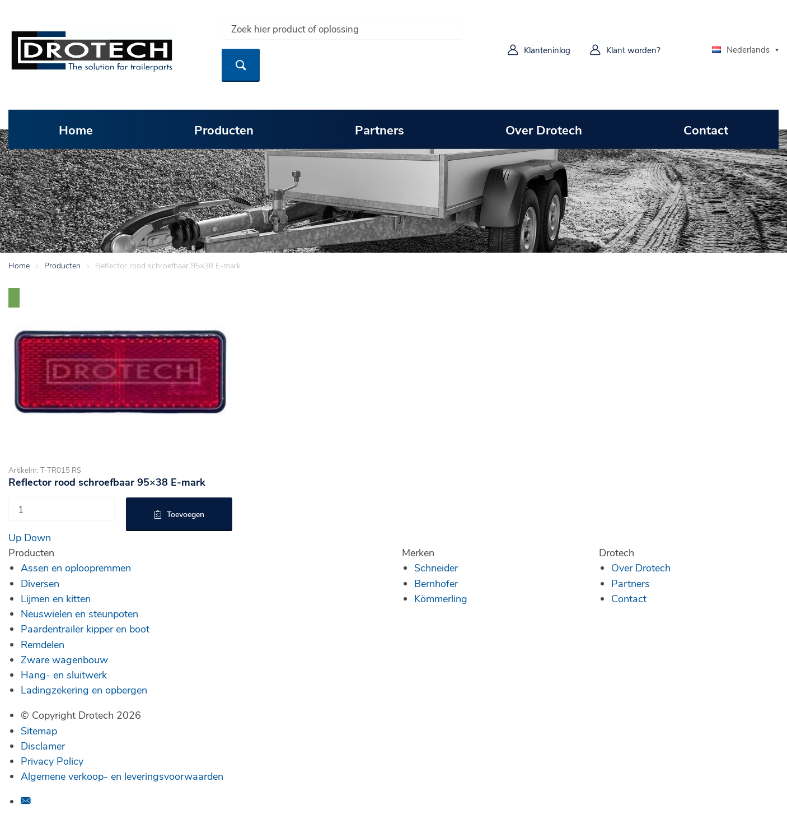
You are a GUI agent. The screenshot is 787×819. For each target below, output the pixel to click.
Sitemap (39, 730)
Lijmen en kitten (56, 598)
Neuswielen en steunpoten (79, 613)
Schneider (436, 567)
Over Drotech (543, 129)
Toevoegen (185, 514)
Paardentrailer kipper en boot (85, 628)
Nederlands (741, 49)
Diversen (40, 583)
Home (76, 129)
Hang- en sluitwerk (64, 674)
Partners (379, 129)
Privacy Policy (52, 760)
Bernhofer (436, 583)
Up (14, 537)
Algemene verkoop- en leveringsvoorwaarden (122, 776)
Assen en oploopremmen (76, 567)
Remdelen (42, 644)
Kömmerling (440, 598)
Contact (705, 129)
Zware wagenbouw (64, 659)
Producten (224, 129)
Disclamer (43, 745)
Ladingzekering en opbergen (84, 689)
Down (37, 537)
